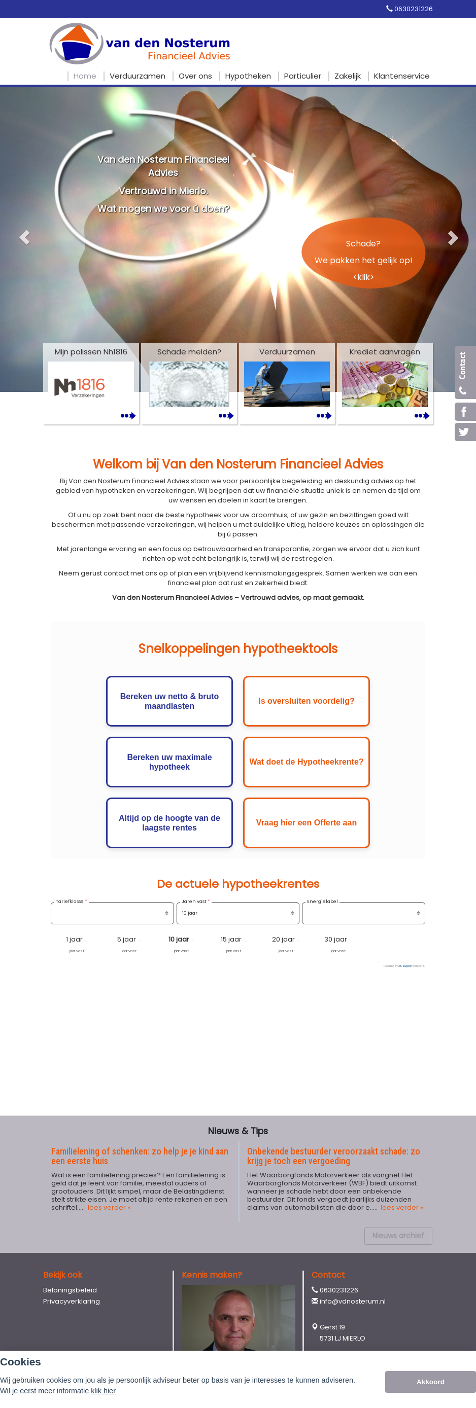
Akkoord (431, 1382)
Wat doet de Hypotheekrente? (306, 761)
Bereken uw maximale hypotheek (169, 762)
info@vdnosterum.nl (353, 1301)
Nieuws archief (398, 1236)
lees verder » (108, 1207)
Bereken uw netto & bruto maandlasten (169, 701)
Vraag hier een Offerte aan (306, 822)
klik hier (103, 1391)
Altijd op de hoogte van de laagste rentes (169, 823)
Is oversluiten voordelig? (306, 701)
